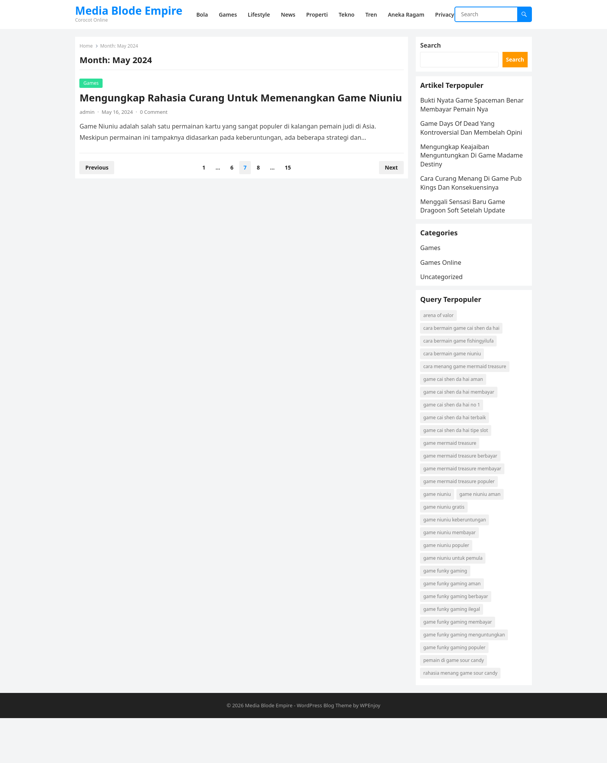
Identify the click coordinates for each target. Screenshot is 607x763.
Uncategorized (445, 308)
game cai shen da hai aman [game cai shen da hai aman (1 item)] (456, 421)
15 (288, 183)
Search (434, 49)
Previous (100, 183)
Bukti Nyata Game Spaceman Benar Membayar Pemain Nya (467, 118)
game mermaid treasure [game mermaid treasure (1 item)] (453, 485)
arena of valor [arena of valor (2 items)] (442, 357)
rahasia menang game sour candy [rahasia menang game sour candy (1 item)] (464, 715)
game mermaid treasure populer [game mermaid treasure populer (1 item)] (462, 523)
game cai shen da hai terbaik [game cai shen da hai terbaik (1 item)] (458, 459)
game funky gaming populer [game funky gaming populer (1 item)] (458, 689)
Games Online (444, 294)
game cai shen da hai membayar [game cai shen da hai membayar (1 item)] (462, 433)
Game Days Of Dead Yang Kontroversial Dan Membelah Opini (466, 145)
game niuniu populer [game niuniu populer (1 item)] (449, 587)
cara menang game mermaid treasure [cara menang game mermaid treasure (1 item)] (468, 408)
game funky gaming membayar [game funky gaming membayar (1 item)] (461, 663)
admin (90, 127)
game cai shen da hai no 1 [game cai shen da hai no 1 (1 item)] (455, 446)
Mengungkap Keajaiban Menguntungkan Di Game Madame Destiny (461, 177)
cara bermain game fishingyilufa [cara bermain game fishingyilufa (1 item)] (462, 382)
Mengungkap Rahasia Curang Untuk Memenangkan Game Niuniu (226, 107)
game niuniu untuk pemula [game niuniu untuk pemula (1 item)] (456, 600)
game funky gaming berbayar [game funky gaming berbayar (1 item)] (459, 638)
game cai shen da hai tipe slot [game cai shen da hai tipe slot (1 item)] (459, 472)
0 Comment (157, 127)
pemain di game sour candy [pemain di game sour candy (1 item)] (457, 702)
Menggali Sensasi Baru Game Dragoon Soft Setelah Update (466, 227)
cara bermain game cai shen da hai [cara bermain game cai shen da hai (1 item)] (465, 370)
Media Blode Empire (128, 10)
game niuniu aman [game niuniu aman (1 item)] (483, 536)
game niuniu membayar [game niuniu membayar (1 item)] (453, 574)
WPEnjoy (370, 750)
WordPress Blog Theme (324, 750)
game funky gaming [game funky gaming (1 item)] (448, 612)
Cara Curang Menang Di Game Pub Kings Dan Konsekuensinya (469, 204)
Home (89, 49)
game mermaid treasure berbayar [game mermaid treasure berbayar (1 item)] (464, 497)
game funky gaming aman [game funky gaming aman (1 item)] (455, 625)
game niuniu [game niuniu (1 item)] (440, 536)
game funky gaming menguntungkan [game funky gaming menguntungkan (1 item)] (467, 676)
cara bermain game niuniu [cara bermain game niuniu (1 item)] (455, 395)
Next (387, 183)
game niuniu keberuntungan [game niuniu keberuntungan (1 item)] (458, 561)
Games (94, 86)
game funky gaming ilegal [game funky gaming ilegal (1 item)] (455, 651)
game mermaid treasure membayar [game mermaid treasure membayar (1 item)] (465, 510)
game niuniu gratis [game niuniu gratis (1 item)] (447, 548)
